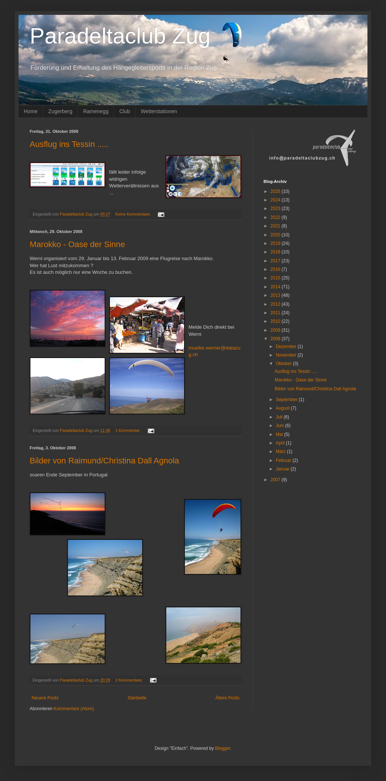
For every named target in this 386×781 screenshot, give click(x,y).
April (281, 443)
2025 (276, 191)
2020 (276, 234)
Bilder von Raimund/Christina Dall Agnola (104, 460)
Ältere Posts (227, 697)
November (287, 355)
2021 (276, 226)
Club (124, 111)
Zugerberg (60, 111)
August (283, 408)
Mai (280, 434)
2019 (276, 243)
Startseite (137, 697)
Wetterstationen (159, 111)
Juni (280, 425)
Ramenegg (96, 111)
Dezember (287, 346)
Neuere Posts (45, 697)
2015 (276, 277)
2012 (276, 304)
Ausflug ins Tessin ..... (69, 144)
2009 (276, 330)
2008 (276, 338)
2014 (276, 286)
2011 (276, 312)
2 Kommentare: (129, 680)
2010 (276, 321)
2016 (276, 269)
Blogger (222, 748)
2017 (276, 260)
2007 (276, 479)
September (287, 399)
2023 (276, 208)
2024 (276, 200)
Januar (283, 469)
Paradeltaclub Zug (120, 35)
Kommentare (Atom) (74, 708)
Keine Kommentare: (133, 214)
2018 (276, 252)
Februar (284, 460)
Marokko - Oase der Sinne (77, 244)
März (281, 451)
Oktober (284, 363)
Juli (280, 417)
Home (30, 111)
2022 (276, 217)
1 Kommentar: (128, 430)
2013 (276, 295)
